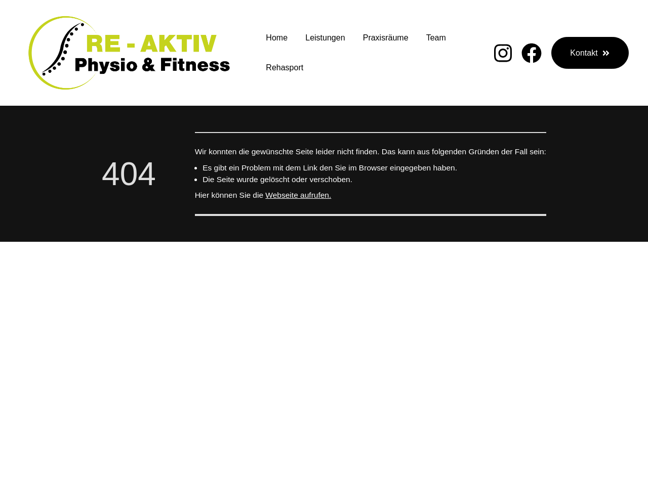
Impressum (523, 367)
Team (436, 37)
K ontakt (480, 367)
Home (277, 37)
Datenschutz (573, 367)
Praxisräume (386, 37)
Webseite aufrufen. (298, 195)
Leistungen (325, 37)
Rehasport (284, 67)
